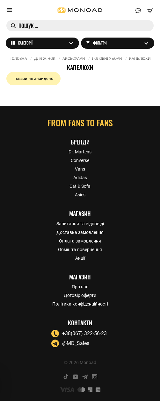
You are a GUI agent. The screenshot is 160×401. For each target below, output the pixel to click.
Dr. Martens (80, 151)
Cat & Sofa (80, 186)
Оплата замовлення (80, 240)
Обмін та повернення (80, 249)
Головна (18, 58)
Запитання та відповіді (80, 223)
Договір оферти (80, 295)
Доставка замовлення (80, 232)
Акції (80, 258)
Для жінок (44, 58)
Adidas (80, 177)
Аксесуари (73, 58)
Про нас (80, 286)
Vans (80, 169)
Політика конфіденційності (80, 303)
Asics (80, 194)
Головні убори (107, 58)
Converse (80, 160)
